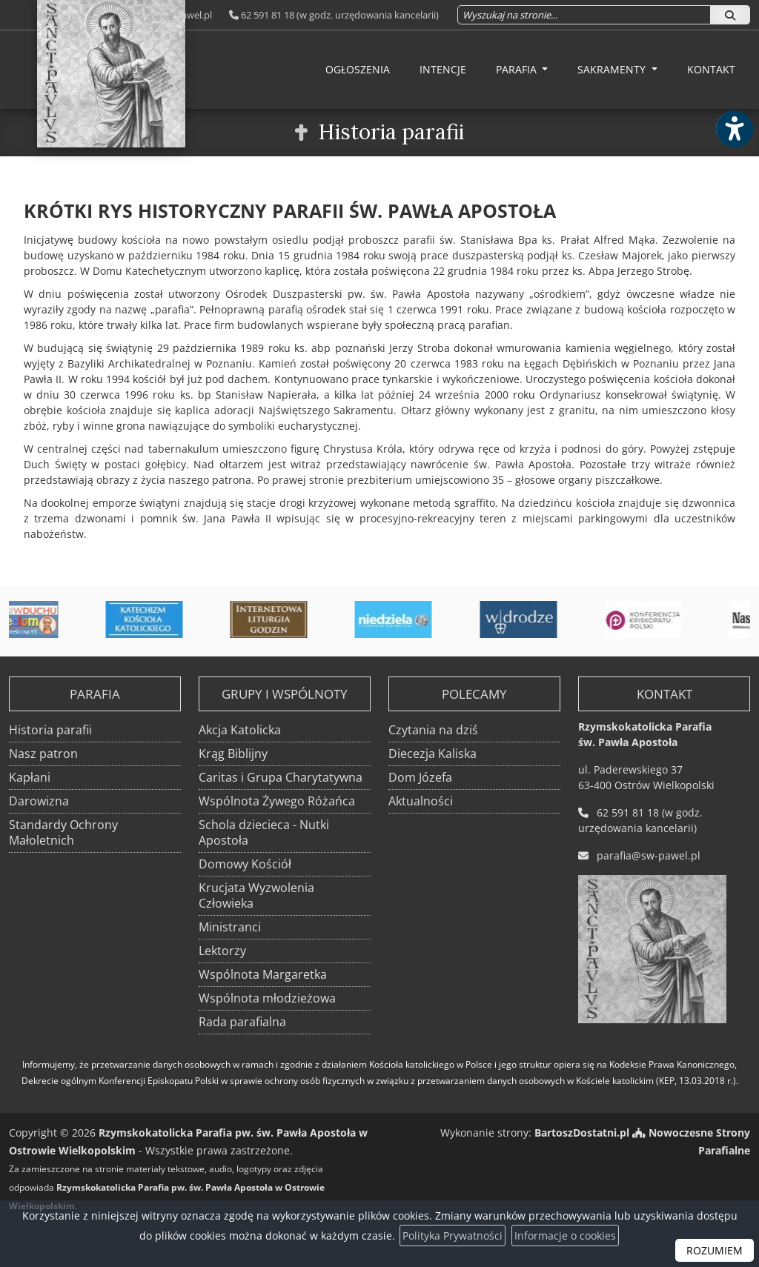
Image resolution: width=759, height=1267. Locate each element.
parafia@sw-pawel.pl (648, 855)
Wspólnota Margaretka (263, 974)
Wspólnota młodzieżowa (267, 998)
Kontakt (711, 69)
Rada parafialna (242, 1022)
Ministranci (230, 927)
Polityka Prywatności (452, 1235)
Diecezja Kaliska (432, 753)
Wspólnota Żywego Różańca (277, 801)
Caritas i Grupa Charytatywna (280, 777)
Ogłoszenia (357, 69)
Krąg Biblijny (233, 753)
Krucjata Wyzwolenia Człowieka (256, 895)
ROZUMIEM (714, 1250)
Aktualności (420, 801)
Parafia (518, 69)
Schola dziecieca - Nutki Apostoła (264, 832)
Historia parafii (391, 132)
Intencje (443, 69)
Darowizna (39, 801)
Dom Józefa (420, 777)
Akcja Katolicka (240, 730)
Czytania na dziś (433, 730)
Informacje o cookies (565, 1235)
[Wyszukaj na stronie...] (584, 14)
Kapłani (29, 777)
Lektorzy (222, 950)
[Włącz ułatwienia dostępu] (734, 129)
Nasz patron (43, 753)
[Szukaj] (730, 14)
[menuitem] (358, 69)
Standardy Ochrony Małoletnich (63, 832)
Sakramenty (613, 69)
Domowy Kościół (245, 864)
